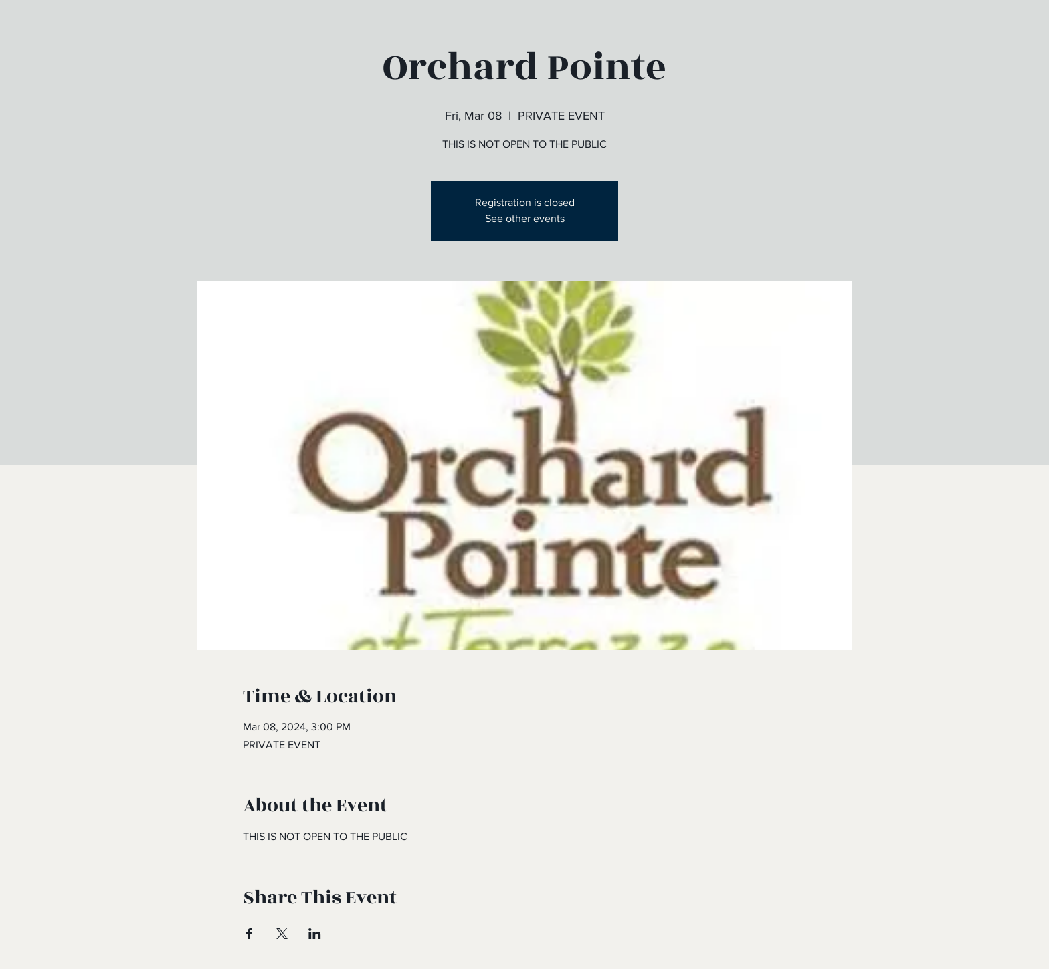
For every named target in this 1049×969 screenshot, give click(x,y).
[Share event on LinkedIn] (314, 933)
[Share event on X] (282, 933)
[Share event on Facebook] (249, 933)
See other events (525, 218)
